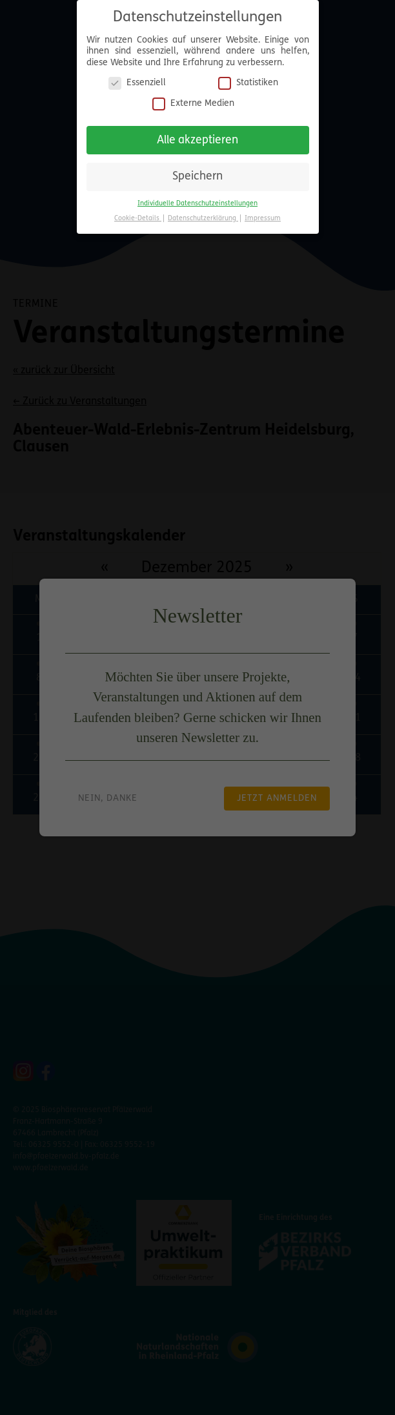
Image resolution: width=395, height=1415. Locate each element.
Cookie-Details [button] (137, 212)
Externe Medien (193, 98)
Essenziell (137, 78)
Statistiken (248, 78)
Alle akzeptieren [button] (197, 134)
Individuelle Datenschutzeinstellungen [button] (197, 197)
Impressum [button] (263, 212)
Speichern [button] (197, 171)
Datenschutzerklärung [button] (203, 212)
